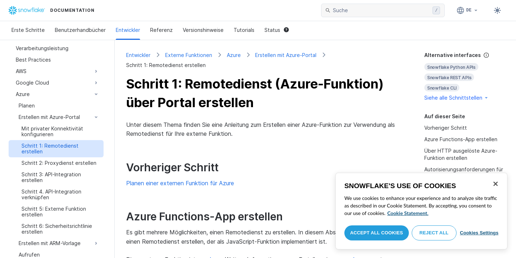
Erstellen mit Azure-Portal (285, 55)
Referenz (161, 30)
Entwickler (128, 30)
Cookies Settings (479, 232)
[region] (421, 211)
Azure (234, 55)
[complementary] (464, 76)
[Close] (495, 184)
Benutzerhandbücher (80, 30)
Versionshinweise (203, 30)
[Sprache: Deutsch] (467, 10)
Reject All (434, 232)
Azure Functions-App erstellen (460, 139)
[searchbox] (381, 10)
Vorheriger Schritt (445, 128)
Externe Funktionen (188, 55)
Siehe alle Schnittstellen (456, 98)
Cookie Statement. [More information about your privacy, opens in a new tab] (408, 213)
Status (276, 30)
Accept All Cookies (376, 232)
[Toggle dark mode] (497, 10)
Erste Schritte (28, 30)
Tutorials (244, 30)
